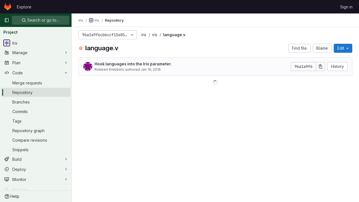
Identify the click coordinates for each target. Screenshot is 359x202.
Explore (24, 6)
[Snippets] (35, 149)
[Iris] (35, 42)
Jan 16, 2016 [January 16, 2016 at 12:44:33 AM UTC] (151, 69)
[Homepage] (7, 6)
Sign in (346, 6)
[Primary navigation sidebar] (6, 20)
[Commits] (35, 111)
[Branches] (35, 101)
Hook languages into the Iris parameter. (133, 63)
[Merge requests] (35, 82)
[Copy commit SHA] (320, 66)
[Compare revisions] (35, 140)
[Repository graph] (35, 130)
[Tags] (35, 120)
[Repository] (35, 92)
